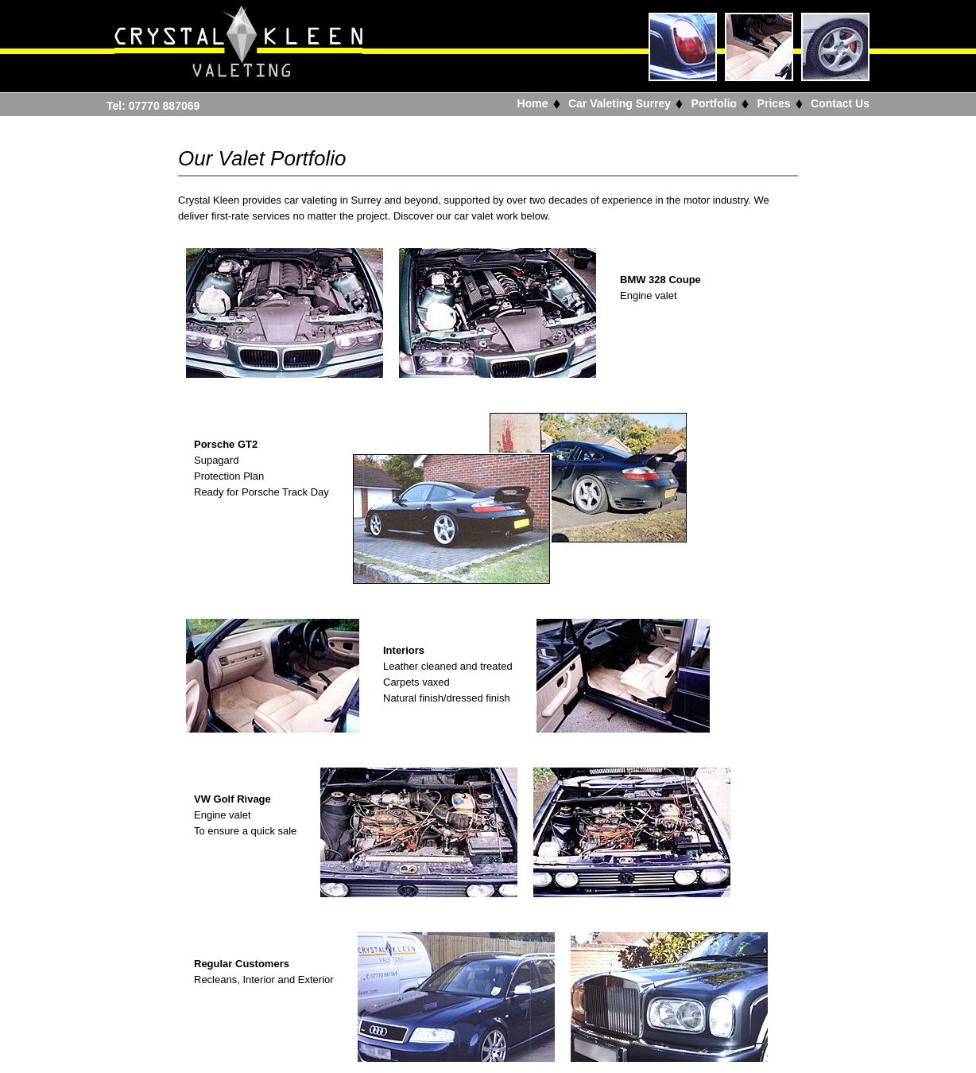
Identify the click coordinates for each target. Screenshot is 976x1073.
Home (532, 103)
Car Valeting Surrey (619, 103)
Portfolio (714, 103)
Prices (774, 103)
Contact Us (840, 103)
